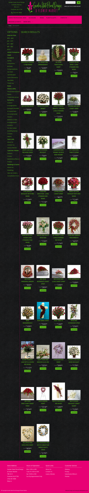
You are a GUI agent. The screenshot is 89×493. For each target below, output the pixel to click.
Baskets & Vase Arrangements (12, 121)
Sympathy (63, 18)
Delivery (9, 153)
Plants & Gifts (51, 18)
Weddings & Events (13, 165)
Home (9, 25)
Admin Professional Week (17, 18)
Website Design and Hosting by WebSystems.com (76, 490)
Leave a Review (12, 148)
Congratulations (12, 69)
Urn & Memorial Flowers (12, 115)
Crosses (9, 134)
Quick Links (10, 139)
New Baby (10, 80)
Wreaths (10, 125)
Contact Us (10, 145)
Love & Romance (12, 77)
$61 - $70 (10, 41)
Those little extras (13, 97)
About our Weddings (10, 168)
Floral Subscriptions (13, 92)
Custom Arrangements (12, 104)
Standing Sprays (12, 131)
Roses (42, 18)
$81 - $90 (10, 47)
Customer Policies (13, 150)
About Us (10, 142)
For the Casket (12, 128)
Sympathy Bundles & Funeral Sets (13, 110)
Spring (9, 61)
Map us (9, 481)
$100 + (9, 49)
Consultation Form (13, 176)
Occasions (32, 18)
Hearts (9, 136)
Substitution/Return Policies (13, 160)
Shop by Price (11, 35)
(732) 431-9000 (16, 12)
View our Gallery (12, 173)
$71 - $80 (10, 44)
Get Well (10, 72)
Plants (9, 94)
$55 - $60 (10, 38)
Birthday (10, 66)
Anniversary (11, 63)
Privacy (9, 156)
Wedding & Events (14, 22)
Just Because (11, 75)
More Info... (27, 22)
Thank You (10, 83)
